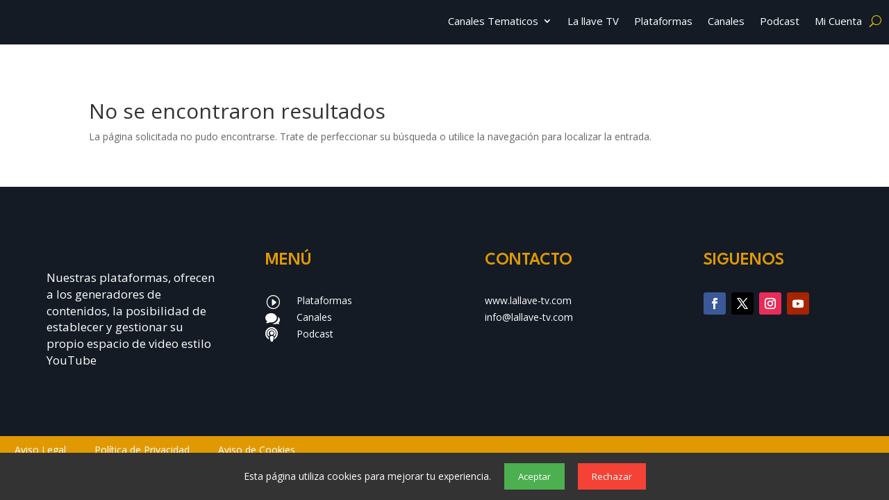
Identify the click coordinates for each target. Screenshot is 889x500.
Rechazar (612, 476)
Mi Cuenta (838, 22)
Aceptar (534, 476)
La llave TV (593, 22)
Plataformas (663, 22)
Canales (726, 22)
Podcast (779, 22)
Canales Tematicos (493, 22)
